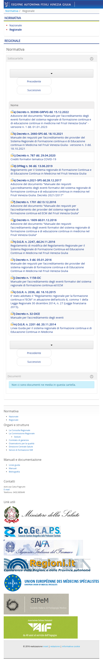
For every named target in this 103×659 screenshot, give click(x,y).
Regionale (28, 11)
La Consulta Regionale (19, 430)
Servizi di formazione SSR (21, 449)
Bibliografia (14, 471)
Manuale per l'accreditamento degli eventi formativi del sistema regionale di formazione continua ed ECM (51, 281)
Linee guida (14, 465)
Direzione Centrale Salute (21, 446)
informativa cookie (71, 646)
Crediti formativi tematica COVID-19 (33, 157)
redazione (55, 646)
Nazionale (15, 25)
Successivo (34, 90)
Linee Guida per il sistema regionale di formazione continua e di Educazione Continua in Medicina (51, 328)
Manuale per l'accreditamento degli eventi (37, 315)
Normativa (11, 11)
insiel (45, 646)
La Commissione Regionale (22, 433)
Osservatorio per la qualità (21, 443)
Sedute (17, 436)
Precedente (34, 81)
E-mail (7, 489)
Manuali (13, 468)
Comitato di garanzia (19, 440)
